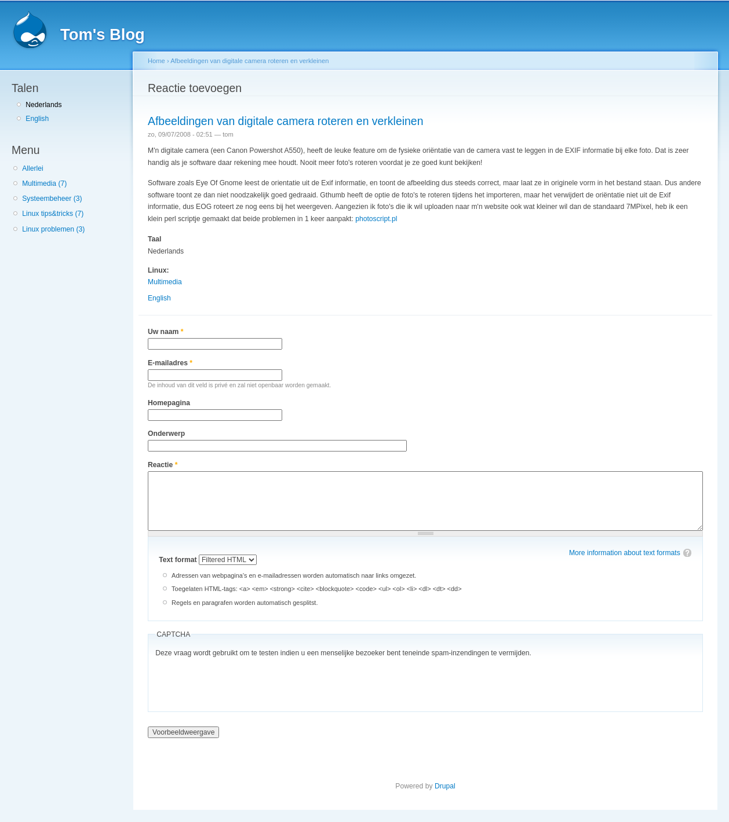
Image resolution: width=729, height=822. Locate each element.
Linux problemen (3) (53, 229)
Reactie (162, 465)
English (37, 119)
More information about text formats (624, 553)
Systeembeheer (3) (52, 199)
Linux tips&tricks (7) (52, 214)
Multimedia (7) (44, 183)
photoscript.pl (376, 219)
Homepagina (169, 403)
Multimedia (165, 282)
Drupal (445, 786)
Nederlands (43, 105)
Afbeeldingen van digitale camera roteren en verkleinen (249, 60)
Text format (179, 560)
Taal (154, 239)
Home (156, 60)
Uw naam (165, 332)
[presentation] (243, 681)
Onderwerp (166, 434)
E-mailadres (170, 363)
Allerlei (32, 168)
